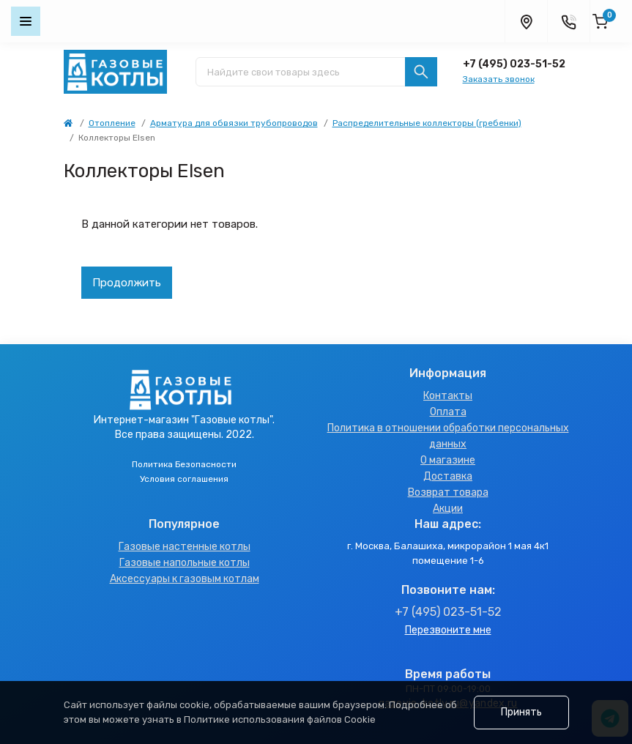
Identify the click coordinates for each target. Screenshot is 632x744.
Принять (521, 712)
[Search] (421, 71)
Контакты (447, 396)
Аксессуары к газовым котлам (184, 579)
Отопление (112, 123)
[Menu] (25, 21)
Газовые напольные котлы (184, 563)
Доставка (447, 476)
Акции (448, 508)
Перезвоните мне (448, 630)
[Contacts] (568, 21)
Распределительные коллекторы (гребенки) (426, 123)
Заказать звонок (499, 79)
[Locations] (526, 21)
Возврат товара (448, 492)
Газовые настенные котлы (184, 546)
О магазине (447, 460)
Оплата (448, 412)
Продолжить (126, 282)
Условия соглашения (184, 479)
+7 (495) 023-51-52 (514, 64)
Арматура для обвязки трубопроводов (234, 123)
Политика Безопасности (184, 464)
